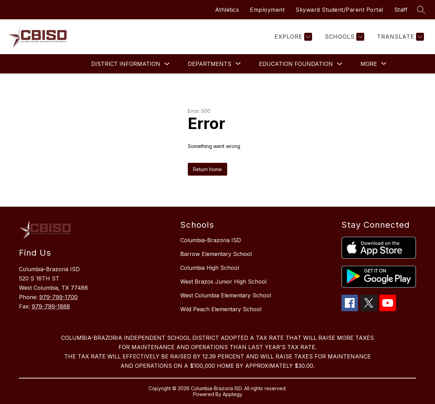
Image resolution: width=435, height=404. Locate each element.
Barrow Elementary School (216, 253)
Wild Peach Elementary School (220, 309)
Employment (267, 9)
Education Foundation (296, 63)
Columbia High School (209, 267)
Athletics (227, 9)
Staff (401, 9)
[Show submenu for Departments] (209, 64)
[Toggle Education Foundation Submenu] (340, 64)
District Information (125, 63)
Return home (207, 169)
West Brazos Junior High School (223, 281)
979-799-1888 (51, 306)
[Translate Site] (399, 36)
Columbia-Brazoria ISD (210, 240)
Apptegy (232, 394)
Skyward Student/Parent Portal (339, 9)
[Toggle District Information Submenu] (167, 64)
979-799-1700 (58, 297)
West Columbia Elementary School (225, 295)
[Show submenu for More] (368, 64)
